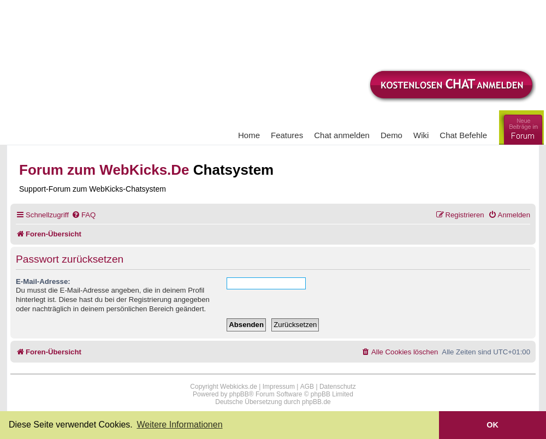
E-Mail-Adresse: (43, 281)
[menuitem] (84, 215)
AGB (307, 386)
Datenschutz (337, 386)
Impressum (279, 386)
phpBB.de (316, 402)
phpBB (239, 394)
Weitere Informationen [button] (179, 424)
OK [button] (492, 424)
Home (249, 135)
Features (287, 135)
